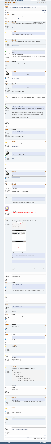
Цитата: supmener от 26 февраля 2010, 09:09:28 (18, 131)
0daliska (7, 83)
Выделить (14, 369)
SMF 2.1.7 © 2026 (5, 442)
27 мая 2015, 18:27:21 (13, 417)
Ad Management (13, 14)
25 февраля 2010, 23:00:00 (14, 71)
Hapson (7, 282)
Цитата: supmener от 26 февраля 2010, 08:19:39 (18, 106)
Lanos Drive (15, 311)
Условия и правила (43, 442)
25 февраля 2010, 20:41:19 (14, 49)
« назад (43, 10)
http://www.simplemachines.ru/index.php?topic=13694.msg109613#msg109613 (20, 428)
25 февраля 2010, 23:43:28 (14, 84)
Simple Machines (9, 442)
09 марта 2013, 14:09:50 (14, 397)
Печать (45, 12)
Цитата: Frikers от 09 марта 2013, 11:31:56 (17, 284)
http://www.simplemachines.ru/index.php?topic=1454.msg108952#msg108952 (20, 429)
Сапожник (7, 324)
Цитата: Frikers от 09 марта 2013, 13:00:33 (17, 306)
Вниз (5, 12)
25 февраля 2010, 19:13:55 (14, 31)
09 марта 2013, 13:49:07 (14, 366)
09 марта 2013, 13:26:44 (14, 354)
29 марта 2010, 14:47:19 (14, 184)
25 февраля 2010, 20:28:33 (14, 40)
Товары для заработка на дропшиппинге (15, 27)
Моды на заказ (13, 158)
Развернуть (16, 369)
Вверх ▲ (46, 442)
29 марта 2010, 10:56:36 (14, 163)
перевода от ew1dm (19, 18)
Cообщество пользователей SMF (11, 2)
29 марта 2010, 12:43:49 (14, 171)
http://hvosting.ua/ (14, 330)
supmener (7, 21)
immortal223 (7, 14)
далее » (45, 10)
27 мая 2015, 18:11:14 (13, 407)
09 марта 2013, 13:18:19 (14, 345)
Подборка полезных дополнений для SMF (16, 78)
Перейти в (35, 438)
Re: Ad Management (14, 21)
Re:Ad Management (13, 282)
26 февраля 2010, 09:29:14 (14, 141)
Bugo (6, 70)
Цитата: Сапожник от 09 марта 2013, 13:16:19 (17, 336)
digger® (32, 7)
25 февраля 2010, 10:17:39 (14, 22)
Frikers (7, 344)
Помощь (40, 442)
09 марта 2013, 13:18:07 (14, 335)
